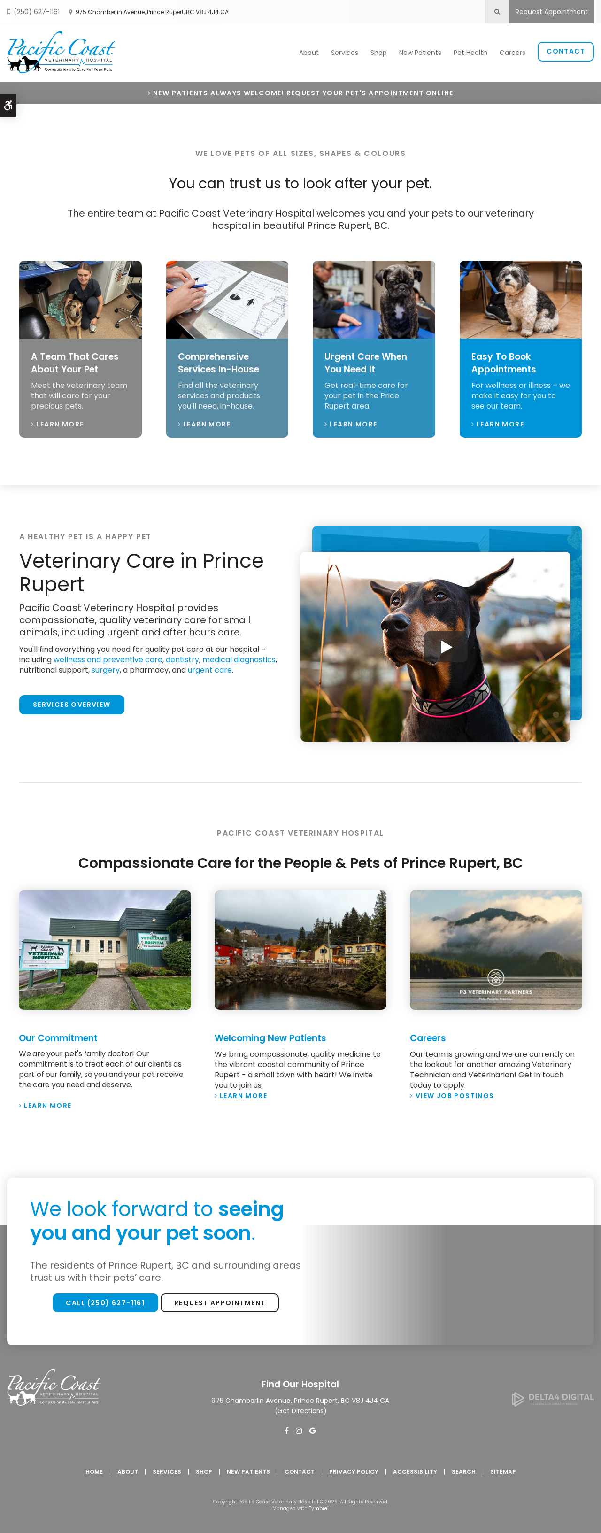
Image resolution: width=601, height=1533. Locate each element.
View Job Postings (455, 1093)
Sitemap (503, 1469)
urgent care (210, 668)
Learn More (60, 421)
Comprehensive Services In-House (221, 361)
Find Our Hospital (300, 1382)
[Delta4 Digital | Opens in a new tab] (553, 1401)
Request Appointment (552, 11)
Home (94, 1469)
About (309, 52)
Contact (566, 50)
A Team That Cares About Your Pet (77, 361)
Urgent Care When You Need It (369, 361)
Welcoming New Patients (275, 1036)
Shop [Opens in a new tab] (378, 52)
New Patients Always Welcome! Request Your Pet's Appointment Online (303, 91)
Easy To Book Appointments (506, 361)
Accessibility (415, 1469)
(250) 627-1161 (37, 11)
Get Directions (300, 1408)
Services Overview (72, 702)
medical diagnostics (239, 657)
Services (344, 52)
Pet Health (470, 52)
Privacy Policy (353, 1469)
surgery (106, 668)
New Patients (420, 52)
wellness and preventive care (108, 657)
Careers (512, 52)
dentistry (182, 657)
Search (464, 1469)
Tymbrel (319, 1506)
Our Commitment (62, 1036)
